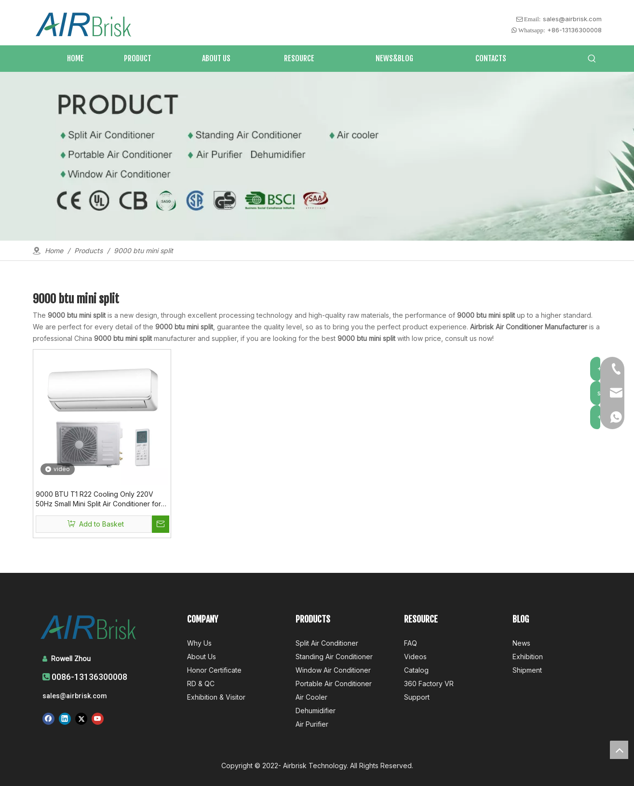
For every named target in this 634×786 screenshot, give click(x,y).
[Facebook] (48, 718)
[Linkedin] (65, 718)
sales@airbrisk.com (572, 19)
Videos (415, 656)
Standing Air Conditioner (334, 656)
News (521, 643)
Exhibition (528, 656)
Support (417, 697)
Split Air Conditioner (327, 643)
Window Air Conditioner (333, 670)
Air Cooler (311, 697)
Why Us (199, 643)
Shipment (527, 670)
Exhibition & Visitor (216, 697)
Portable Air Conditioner (334, 683)
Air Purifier (312, 724)
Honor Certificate (214, 670)
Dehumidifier (316, 710)
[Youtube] (98, 718)
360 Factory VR (429, 683)
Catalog (416, 670)
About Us (201, 656)
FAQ (410, 643)
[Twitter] (81, 718)
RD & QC (201, 683)
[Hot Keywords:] (592, 58)
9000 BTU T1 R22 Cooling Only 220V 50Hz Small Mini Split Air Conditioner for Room (98, 499)
